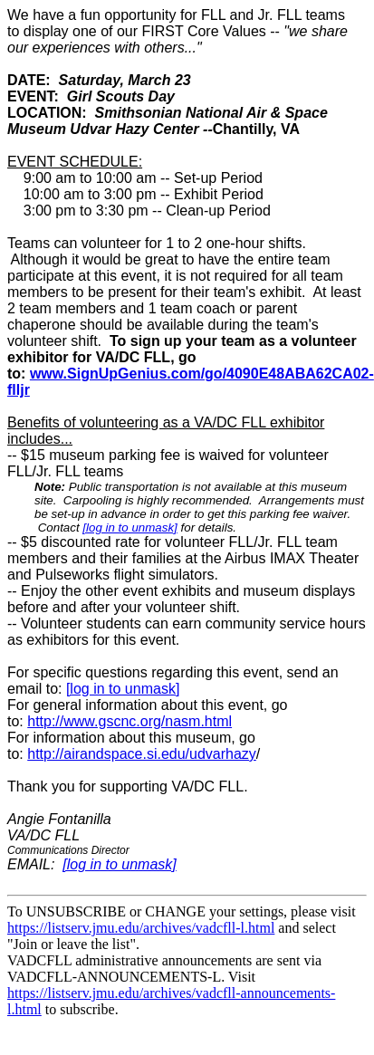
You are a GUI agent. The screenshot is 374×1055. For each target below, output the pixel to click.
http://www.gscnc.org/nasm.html (129, 721)
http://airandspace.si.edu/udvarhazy (141, 754)
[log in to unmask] (129, 527)
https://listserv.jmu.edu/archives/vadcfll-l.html (140, 927)
